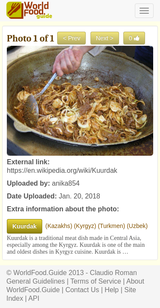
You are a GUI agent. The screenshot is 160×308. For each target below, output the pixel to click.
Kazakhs (58, 225)
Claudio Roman (113, 272)
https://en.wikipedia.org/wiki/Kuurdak (62, 170)
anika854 (66, 183)
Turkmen (111, 225)
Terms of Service (95, 281)
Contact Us (82, 289)
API (33, 298)
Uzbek (137, 225)
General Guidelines (35, 281)
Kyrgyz (85, 225)
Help (112, 289)
